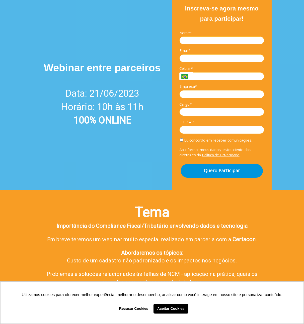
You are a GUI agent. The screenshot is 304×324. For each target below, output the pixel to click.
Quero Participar (222, 170)
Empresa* (188, 86)
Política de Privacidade (220, 154)
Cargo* (185, 104)
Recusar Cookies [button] (133, 309)
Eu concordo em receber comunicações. (216, 140)
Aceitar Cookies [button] (170, 309)
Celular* (186, 68)
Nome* (185, 32)
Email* (184, 50)
